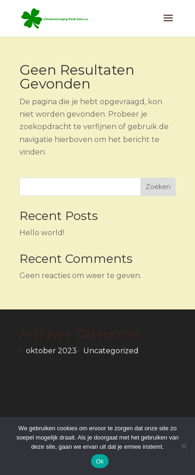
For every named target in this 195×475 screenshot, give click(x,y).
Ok (100, 461)
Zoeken (158, 187)
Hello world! (41, 232)
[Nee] (183, 446)
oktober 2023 (51, 350)
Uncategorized (111, 350)
